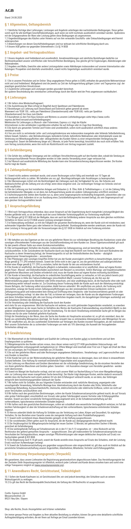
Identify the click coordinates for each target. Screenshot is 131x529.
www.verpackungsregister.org (49, 465)
